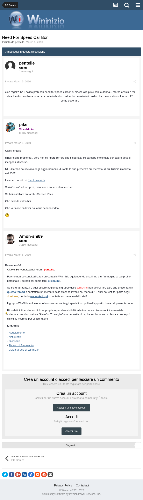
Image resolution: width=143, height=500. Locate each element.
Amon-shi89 (31, 236)
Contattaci (82, 485)
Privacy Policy (63, 485)
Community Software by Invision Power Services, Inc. (71, 494)
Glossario (14, 341)
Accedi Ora (71, 431)
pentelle (19, 42)
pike (23, 124)
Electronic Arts (36, 180)
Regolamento (17, 332)
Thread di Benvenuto (21, 345)
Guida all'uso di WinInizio (24, 349)
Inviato (18, 81)
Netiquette (15, 336)
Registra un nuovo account (71, 407)
